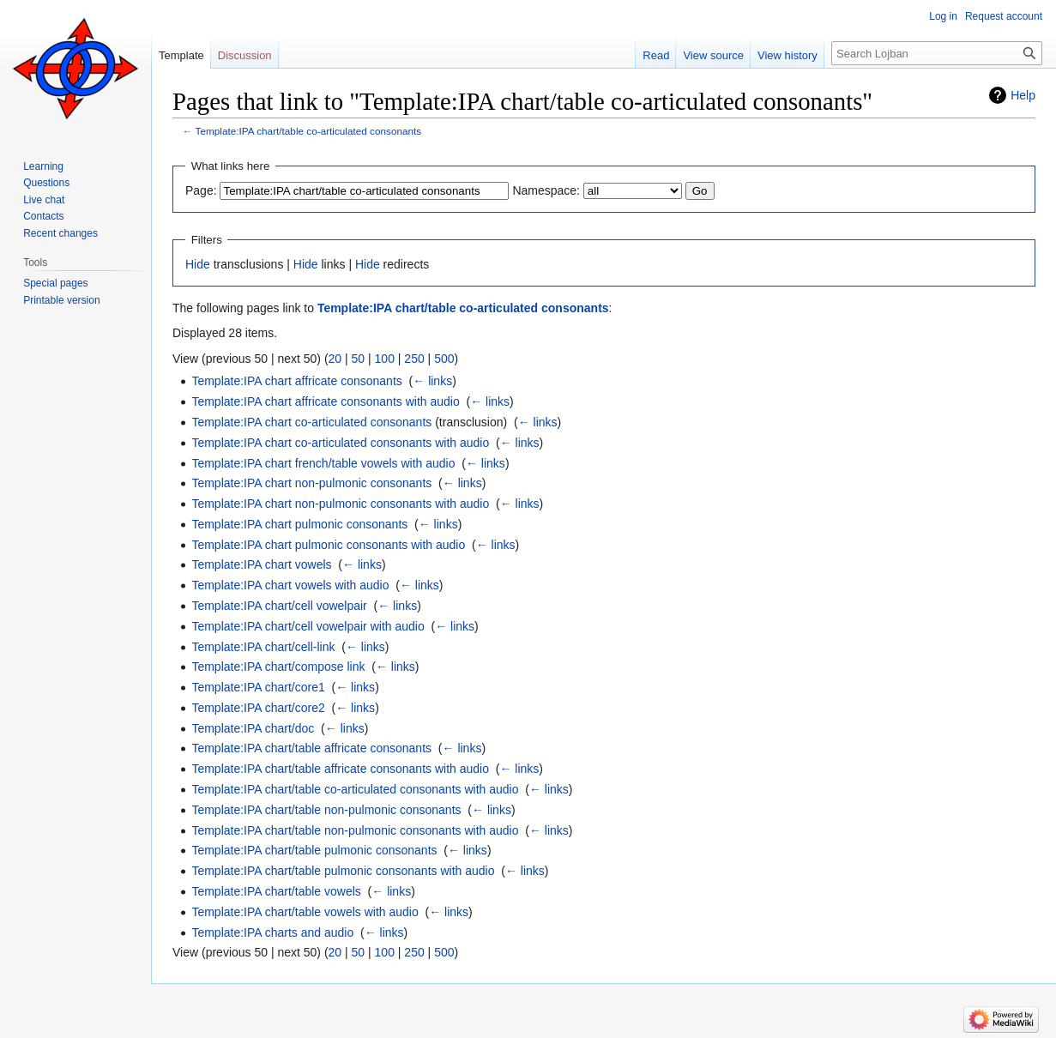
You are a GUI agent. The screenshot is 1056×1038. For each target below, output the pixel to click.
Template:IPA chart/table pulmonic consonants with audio (342, 871)
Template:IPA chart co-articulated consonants (311, 422)
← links (432, 381)
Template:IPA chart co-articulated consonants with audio (340, 443)
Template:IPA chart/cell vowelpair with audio (307, 626)
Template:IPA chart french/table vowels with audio (323, 463)
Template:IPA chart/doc (252, 728)
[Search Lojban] (936, 53)
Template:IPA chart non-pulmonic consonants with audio (340, 503)
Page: (201, 190)
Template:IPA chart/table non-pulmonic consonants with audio (354, 830)
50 (358, 358)
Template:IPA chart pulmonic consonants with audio (328, 545)
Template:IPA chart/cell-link (263, 647)
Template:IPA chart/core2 (257, 708)
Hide (197, 264)
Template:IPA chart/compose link (278, 666)
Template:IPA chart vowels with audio (290, 585)
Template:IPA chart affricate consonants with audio (325, 401)
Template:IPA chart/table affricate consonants (311, 748)
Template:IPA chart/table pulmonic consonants (314, 850)
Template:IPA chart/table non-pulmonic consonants (326, 810)
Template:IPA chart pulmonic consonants (299, 524)
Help (1023, 95)
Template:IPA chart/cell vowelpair (278, 606)
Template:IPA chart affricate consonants (296, 381)
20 (335, 358)
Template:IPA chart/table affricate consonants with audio (340, 768)
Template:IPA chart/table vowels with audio (304, 912)
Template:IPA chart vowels (261, 564)
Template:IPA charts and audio (272, 932)
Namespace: (546, 190)
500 (444, 358)
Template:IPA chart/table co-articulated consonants (309, 130)
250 (414, 358)
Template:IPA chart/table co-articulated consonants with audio (354, 789)
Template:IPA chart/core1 (257, 687)
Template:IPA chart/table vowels (275, 891)
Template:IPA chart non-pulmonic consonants (311, 483)
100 (385, 358)
